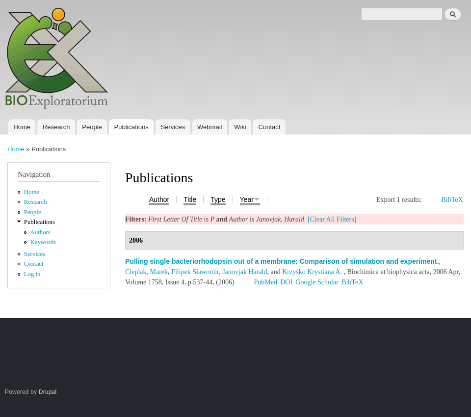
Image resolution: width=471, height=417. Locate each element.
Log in (32, 274)
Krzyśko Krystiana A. (312, 272)
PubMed (265, 282)
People (92, 127)
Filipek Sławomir (195, 272)
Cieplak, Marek (146, 272)
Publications (131, 127)
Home (21, 127)
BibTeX (452, 199)
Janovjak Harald (244, 272)
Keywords (43, 242)
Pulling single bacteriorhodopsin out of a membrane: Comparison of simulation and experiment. (282, 261)
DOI (286, 282)
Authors (40, 232)
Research (56, 127)
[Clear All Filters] (332, 219)
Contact (270, 127)
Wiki (240, 127)
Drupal (48, 392)
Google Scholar (316, 282)
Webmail (209, 127)
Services (172, 127)
